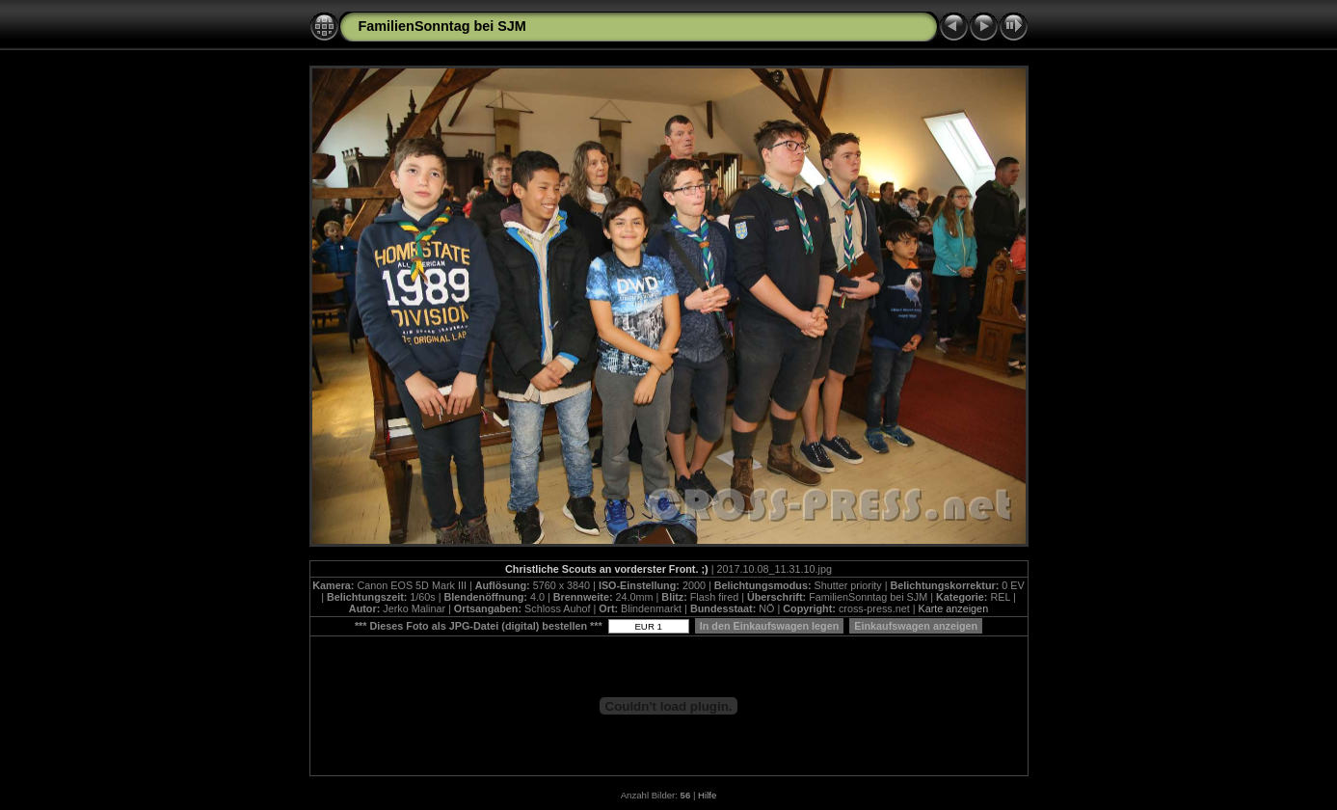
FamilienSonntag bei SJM (442, 26)
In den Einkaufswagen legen (769, 626)
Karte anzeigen (954, 608)
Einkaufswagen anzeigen (915, 626)
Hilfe (707, 795)
